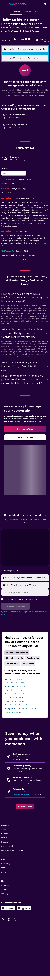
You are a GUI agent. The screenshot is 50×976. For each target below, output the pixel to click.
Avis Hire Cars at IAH (13, 679)
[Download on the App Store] (24, 908)
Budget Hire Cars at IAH (15, 686)
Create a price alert (21, 795)
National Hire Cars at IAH (15, 683)
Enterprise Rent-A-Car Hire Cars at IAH (20, 709)
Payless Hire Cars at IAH (14, 701)
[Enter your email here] (27, 592)
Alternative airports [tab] (14, 658)
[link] (25, 429)
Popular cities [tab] (33, 658)
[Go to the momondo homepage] (17, 4)
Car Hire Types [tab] (12, 664)
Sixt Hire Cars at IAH (13, 712)
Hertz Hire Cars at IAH (14, 690)
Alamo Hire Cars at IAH (14, 694)
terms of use (34, 612)
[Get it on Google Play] (8, 908)
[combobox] (6, 40)
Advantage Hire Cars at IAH (16, 705)
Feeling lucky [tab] (28, 664)
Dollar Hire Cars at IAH (14, 698)
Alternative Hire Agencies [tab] (17, 653)
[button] (4, 4)
